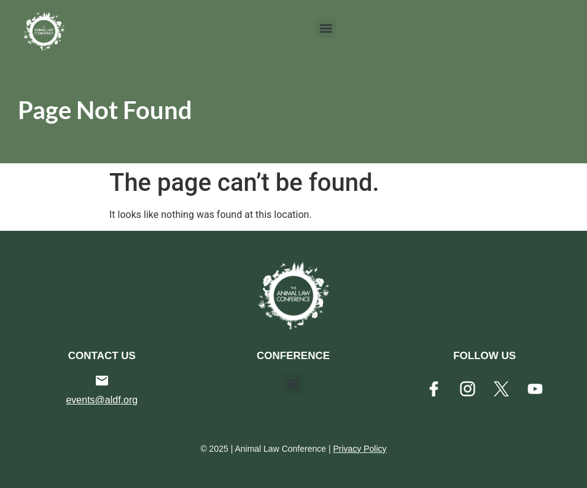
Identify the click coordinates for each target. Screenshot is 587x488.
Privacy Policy (359, 449)
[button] (326, 28)
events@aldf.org (102, 400)
